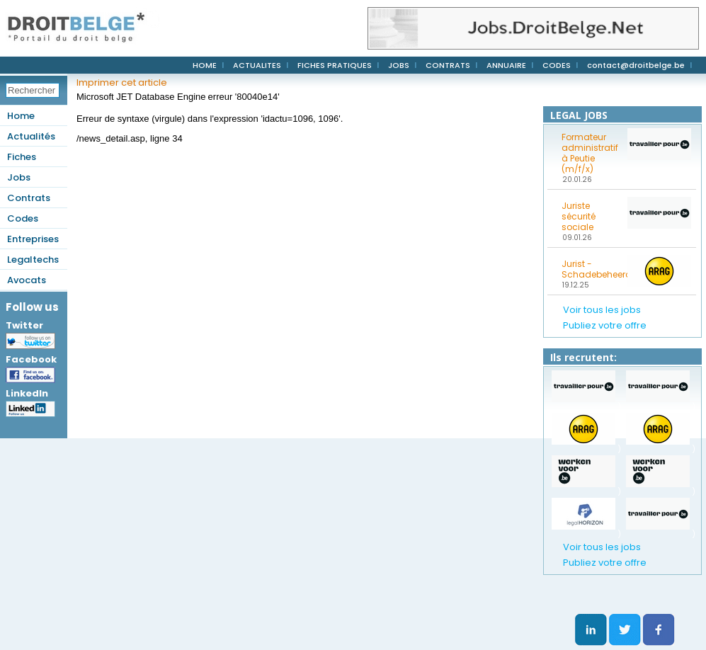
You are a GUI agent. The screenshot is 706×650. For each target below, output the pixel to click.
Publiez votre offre (605, 325)
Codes (22, 218)
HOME (205, 65)
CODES (556, 65)
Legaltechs (33, 259)
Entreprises (33, 239)
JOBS (398, 65)
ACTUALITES (257, 65)
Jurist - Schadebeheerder (590, 269)
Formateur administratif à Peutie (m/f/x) (590, 153)
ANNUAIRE (506, 65)
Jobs (18, 177)
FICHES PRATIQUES (334, 65)
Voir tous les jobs (602, 310)
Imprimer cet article (121, 82)
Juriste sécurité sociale (579, 216)
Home (21, 115)
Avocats (26, 280)
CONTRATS (448, 65)
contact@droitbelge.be (636, 65)
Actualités (31, 136)
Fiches (21, 157)
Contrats (28, 198)
